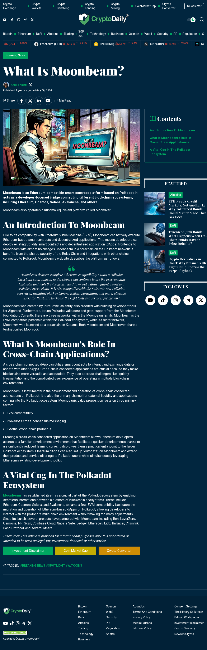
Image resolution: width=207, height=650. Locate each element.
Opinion (111, 606)
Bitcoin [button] (8, 34)
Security (111, 617)
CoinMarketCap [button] (145, 6)
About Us (139, 606)
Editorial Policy (142, 628)
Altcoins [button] (52, 34)
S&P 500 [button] (81, 34)
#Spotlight (55, 565)
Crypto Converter (119, 551)
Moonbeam (12, 495)
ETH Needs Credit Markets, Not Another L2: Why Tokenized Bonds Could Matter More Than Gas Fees (187, 209)
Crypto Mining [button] (115, 6)
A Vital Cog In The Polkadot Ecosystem (170, 152)
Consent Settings (185, 606)
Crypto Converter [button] (168, 6)
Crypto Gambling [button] (63, 6)
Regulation (113, 628)
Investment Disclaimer (27, 551)
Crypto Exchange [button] (9, 6)
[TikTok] (12, 20)
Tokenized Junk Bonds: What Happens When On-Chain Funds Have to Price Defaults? (188, 238)
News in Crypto (184, 634)
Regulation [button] (190, 34)
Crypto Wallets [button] (36, 6)
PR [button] (175, 34)
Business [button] (117, 34)
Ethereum (84, 612)
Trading (83, 628)
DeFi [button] (39, 34)
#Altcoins (74, 565)
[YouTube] (4, 20)
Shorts (110, 634)
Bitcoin (82, 606)
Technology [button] (98, 34)
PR (108, 623)
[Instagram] (18, 20)
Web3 (109, 612)
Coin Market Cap (76, 551)
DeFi (81, 617)
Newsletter (194, 6)
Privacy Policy (142, 617)
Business (84, 639)
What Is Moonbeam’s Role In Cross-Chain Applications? (170, 140)
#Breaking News (32, 565)
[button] (202, 19)
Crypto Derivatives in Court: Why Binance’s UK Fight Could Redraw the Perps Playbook (187, 265)
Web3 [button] (148, 34)
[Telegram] (25, 20)
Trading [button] (69, 34)
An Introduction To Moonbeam (173, 130)
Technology (85, 634)
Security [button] (162, 34)
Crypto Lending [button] (90, 6)
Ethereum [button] (24, 34)
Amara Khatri (19, 84)
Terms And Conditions (147, 612)
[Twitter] (32, 20)
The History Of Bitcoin (188, 612)
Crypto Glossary (184, 628)
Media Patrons (142, 623)
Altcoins (83, 623)
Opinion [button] (134, 34)
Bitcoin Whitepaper (186, 617)
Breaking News (15, 55)
